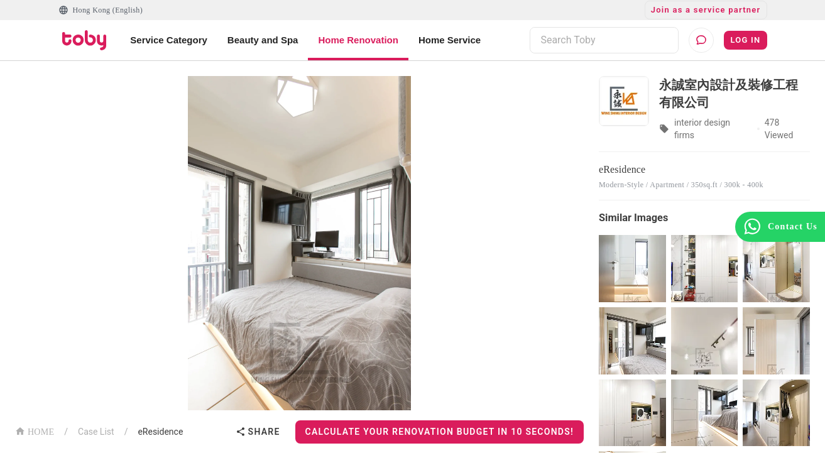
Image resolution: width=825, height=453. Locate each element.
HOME (34, 431)
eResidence (160, 432)
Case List (96, 432)
